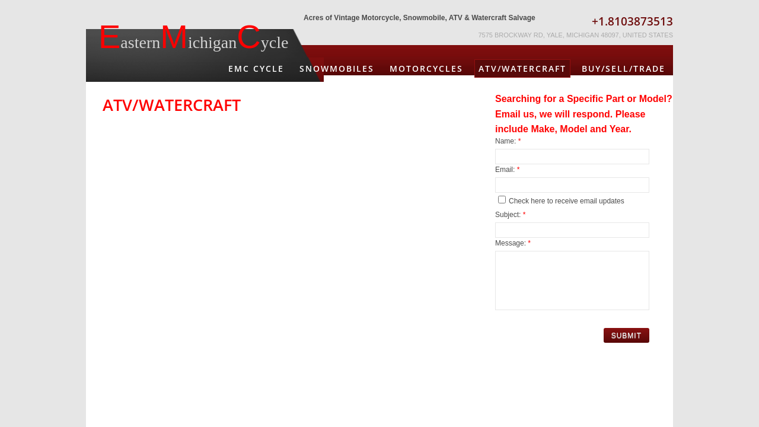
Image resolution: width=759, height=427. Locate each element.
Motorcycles (426, 68)
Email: (507, 169)
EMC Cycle (256, 68)
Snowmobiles (336, 68)
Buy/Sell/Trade (623, 68)
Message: (513, 243)
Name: (508, 141)
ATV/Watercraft (522, 68)
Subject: (510, 215)
